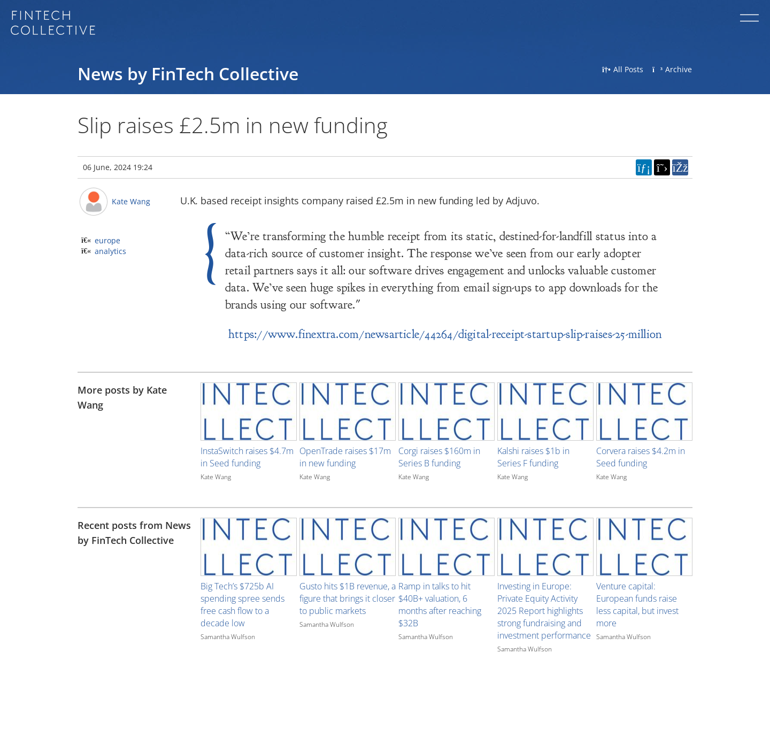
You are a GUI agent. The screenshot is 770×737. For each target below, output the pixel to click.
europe (107, 240)
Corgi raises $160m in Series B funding (439, 457)
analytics (110, 251)
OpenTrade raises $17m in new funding (345, 457)
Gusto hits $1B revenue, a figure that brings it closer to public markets (347, 598)
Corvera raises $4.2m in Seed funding (640, 457)
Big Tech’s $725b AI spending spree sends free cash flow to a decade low (242, 604)
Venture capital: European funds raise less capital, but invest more (637, 604)
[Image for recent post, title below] (248, 546)
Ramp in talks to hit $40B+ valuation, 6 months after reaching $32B (439, 604)
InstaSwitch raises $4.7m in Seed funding (247, 457)
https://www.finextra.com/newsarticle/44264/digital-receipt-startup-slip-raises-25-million (444, 334)
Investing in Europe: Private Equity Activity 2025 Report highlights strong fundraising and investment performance (544, 610)
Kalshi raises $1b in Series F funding (533, 457)
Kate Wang (131, 201)
